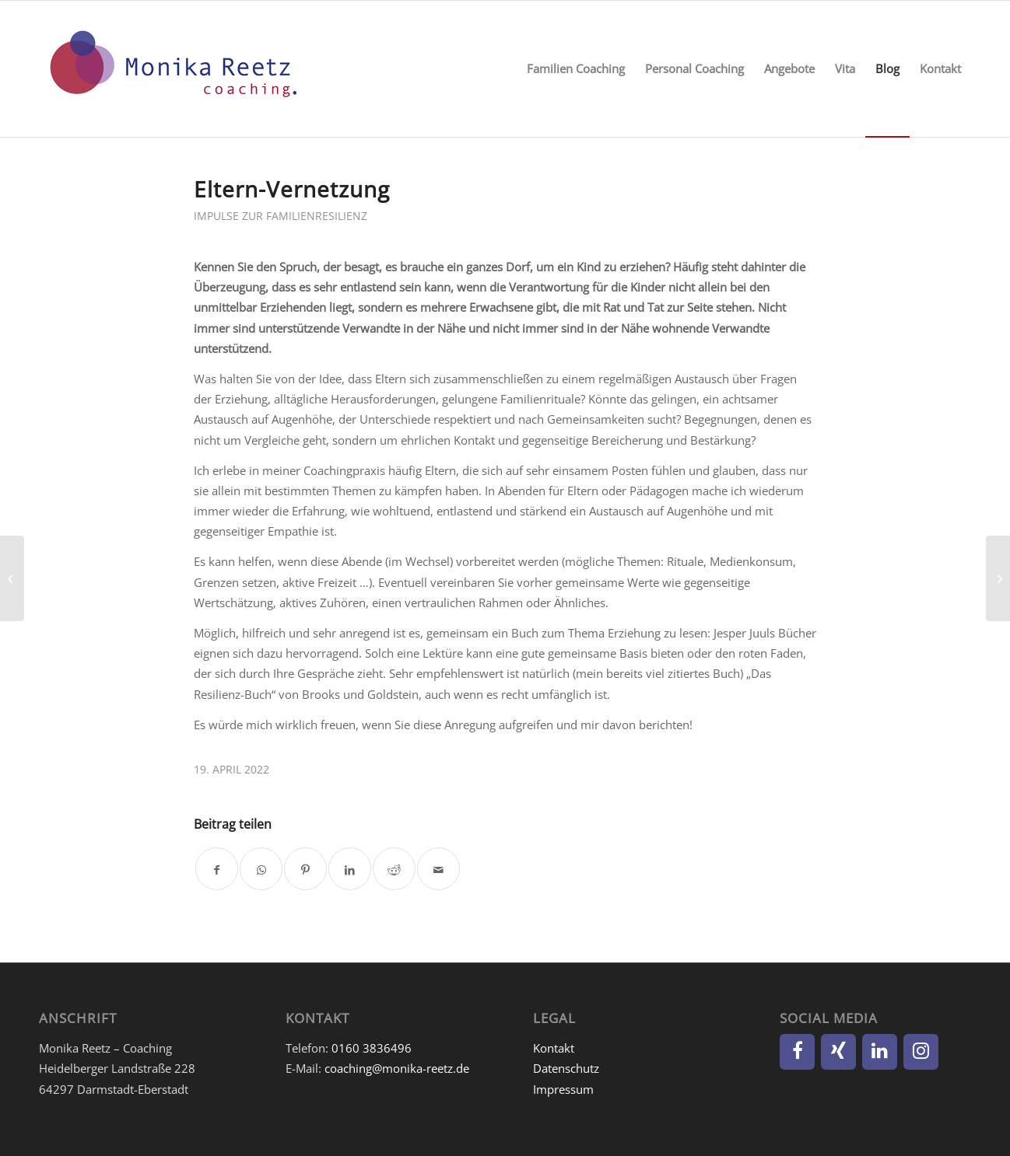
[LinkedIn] (879, 1052)
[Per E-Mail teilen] (438, 868)
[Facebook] (797, 1052)
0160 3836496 (371, 1048)
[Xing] (838, 1052)
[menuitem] (576, 69)
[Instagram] (920, 1052)
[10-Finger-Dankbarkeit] (998, 578)
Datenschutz (566, 1068)
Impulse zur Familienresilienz (280, 215)
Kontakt (553, 1048)
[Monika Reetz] (171, 69)
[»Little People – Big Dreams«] (12, 578)
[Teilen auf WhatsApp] (261, 868)
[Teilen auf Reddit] (394, 868)
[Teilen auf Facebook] (216, 868)
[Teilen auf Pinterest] (305, 868)
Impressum (563, 1089)
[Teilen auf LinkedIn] (349, 868)
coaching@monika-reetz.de (396, 1068)
